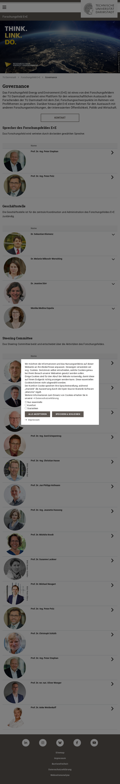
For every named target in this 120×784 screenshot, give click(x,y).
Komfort (30, 405)
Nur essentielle (33, 402)
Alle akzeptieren (37, 414)
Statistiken (31, 408)
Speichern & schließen (68, 414)
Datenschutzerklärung (46, 398)
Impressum (32, 420)
